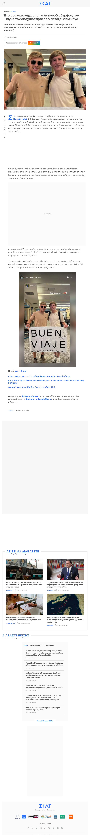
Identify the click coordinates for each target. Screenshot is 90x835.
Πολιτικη (50, 590)
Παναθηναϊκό (20, 119)
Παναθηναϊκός (23, 410)
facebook (4, 117)
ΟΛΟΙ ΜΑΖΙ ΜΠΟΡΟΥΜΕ (45, 818)
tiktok (45, 828)
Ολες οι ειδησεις (45, 721)
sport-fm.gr (21, 371)
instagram (40, 828)
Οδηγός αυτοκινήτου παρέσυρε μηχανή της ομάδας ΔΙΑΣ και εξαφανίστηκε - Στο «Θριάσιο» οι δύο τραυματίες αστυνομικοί (43, 697)
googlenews (62, 828)
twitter (4, 120)
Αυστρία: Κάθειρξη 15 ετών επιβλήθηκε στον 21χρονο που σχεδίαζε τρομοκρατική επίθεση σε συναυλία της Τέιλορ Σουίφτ (44, 653)
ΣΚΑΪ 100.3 (24, 817)
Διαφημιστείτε (40, 810)
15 (4, 128)
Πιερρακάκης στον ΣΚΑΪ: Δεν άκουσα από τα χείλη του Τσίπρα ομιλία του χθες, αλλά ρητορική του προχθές (65, 585)
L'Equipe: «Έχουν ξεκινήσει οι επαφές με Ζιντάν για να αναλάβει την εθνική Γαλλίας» (46, 381)
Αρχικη (6, 11)
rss (53, 828)
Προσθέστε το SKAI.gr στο (23, 43)
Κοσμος (9, 590)
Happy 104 (71, 817)
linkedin (36, 828)
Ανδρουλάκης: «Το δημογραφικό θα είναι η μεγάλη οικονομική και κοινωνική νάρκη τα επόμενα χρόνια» (43, 675)
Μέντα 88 (62, 817)
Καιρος (81, 3)
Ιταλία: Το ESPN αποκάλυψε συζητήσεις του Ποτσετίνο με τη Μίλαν (43, 709)
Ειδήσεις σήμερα (30, 396)
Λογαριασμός (86, 3)
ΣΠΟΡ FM (33, 817)
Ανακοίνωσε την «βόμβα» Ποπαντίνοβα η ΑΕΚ (31, 387)
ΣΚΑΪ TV (18, 817)
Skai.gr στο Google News (38, 399)
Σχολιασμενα (49, 645)
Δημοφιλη (35, 645)
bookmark (4, 133)
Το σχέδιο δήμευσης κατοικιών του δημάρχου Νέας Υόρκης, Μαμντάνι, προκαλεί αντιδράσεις (44, 664)
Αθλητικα (13, 11)
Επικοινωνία (51, 810)
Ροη (26, 645)
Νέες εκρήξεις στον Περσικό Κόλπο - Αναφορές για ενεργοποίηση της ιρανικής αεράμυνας (65, 620)
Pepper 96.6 (55, 817)
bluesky (49, 828)
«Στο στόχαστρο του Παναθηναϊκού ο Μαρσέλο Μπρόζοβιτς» (39, 376)
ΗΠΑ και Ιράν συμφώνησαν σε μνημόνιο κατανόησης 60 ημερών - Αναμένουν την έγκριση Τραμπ (24, 585)
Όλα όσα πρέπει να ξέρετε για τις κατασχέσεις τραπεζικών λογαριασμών (23, 619)
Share (4, 138)
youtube (57, 828)
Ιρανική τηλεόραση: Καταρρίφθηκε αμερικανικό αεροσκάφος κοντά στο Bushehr (44, 686)
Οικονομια (10, 623)
